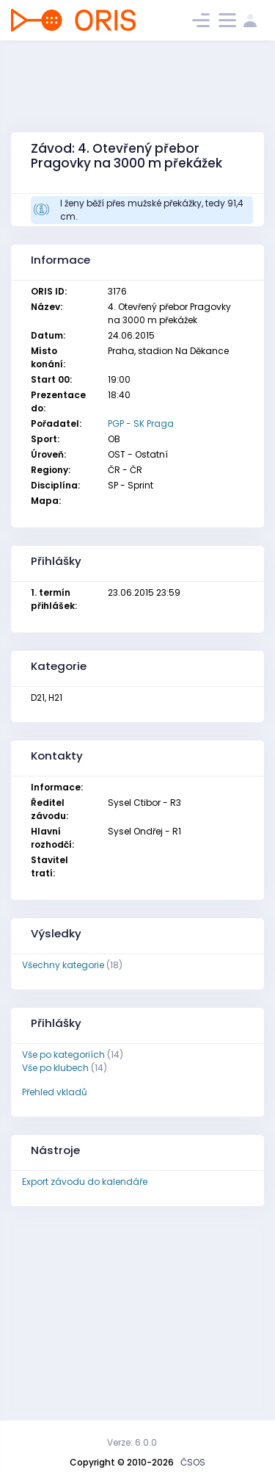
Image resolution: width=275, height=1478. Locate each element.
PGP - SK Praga (141, 423)
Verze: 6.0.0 (132, 1442)
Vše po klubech (55, 1067)
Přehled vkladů (54, 1092)
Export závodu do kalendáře (84, 1181)
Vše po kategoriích (63, 1054)
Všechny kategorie (63, 965)
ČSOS (192, 1462)
